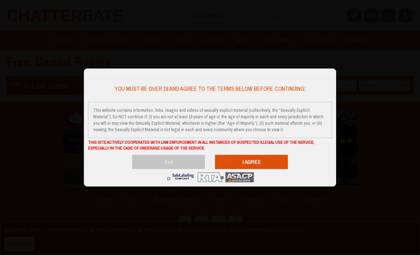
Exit (169, 161)
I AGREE (251, 161)
